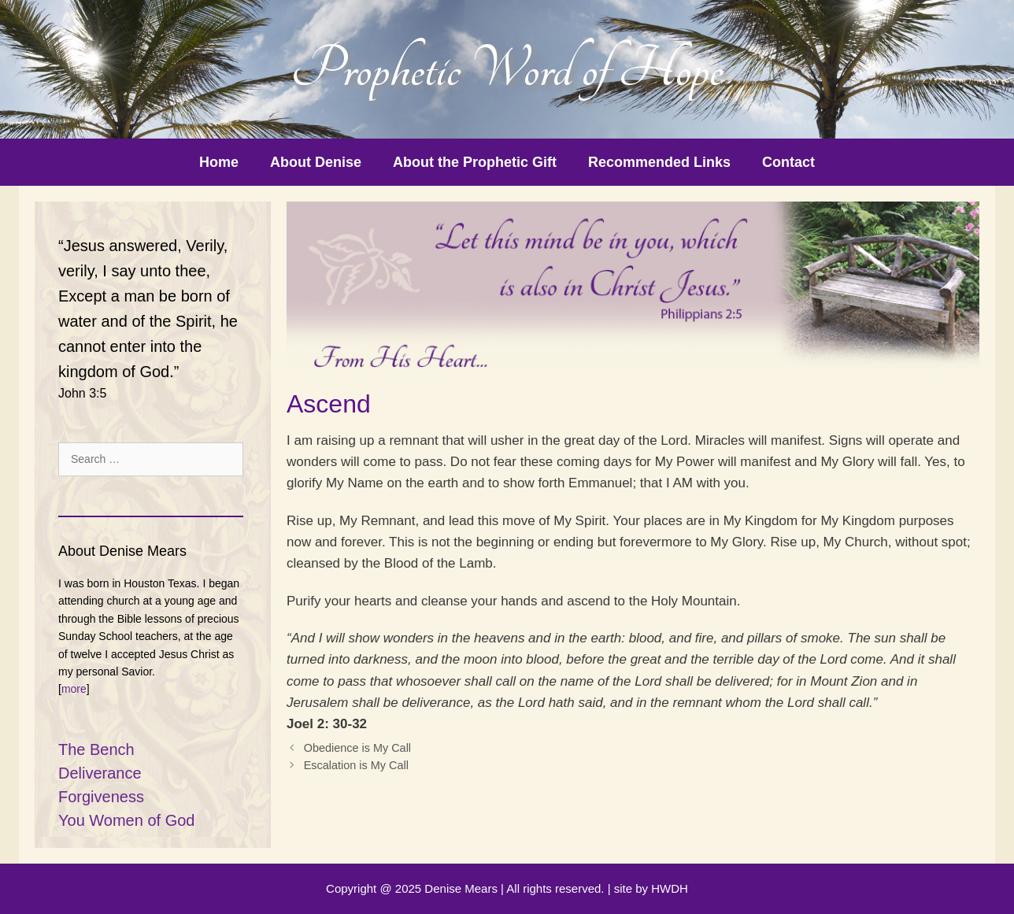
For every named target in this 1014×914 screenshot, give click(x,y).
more (74, 689)
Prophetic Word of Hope (507, 69)
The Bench (96, 749)
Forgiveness (101, 796)
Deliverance (100, 773)
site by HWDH (651, 888)
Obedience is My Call (357, 748)
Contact (788, 162)
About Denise (315, 162)
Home (219, 162)
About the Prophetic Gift (475, 162)
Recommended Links (659, 162)
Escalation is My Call (356, 765)
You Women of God (126, 820)
